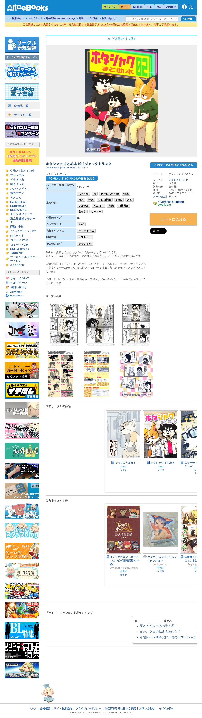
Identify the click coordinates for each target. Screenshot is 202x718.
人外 (31, 170)
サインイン (110, 6)
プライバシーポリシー (88, 708)
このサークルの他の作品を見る (173, 164)
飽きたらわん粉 (110, 193)
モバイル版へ (166, 708)
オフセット (85, 237)
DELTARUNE (18, 209)
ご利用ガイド (16, 18)
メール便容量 (160, 196)
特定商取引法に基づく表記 (120, 708)
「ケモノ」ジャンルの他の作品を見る (71, 178)
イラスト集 (17, 179)
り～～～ (96, 211)
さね (129, 199)
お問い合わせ (109, 18)
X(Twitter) (16, 291)
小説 (20, 226)
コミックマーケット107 (23, 231)
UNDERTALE (18, 206)
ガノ (81, 199)
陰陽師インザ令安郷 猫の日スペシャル (168, 637)
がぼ (91, 199)
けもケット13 (86, 230)
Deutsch (171, 6)
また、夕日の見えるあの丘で (160, 631)
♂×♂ (81, 224)
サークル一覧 (20, 115)
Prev (111, 545)
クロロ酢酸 (104, 199)
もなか (82, 211)
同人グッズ (17, 184)
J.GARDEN (17, 265)
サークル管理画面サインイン (22, 57)
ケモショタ (85, 243)
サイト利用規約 (63, 708)
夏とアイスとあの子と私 (157, 625)
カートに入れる (173, 219)
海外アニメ (17, 193)
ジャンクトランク (178, 180)
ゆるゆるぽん (160, 564)
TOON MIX (16, 252)
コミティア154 (19, 244)
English (138, 6)
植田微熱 (123, 205)
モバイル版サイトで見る (122, 38)
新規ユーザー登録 (88, 18)
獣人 (23, 170)
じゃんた (84, 193)
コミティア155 (19, 240)
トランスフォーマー (22, 214)
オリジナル (17, 175)
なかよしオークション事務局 (123, 568)
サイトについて (20, 278)
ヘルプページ (35, 18)
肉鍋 (111, 205)
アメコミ (15, 197)
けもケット (17, 235)
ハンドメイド (18, 188)
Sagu (119, 199)
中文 (149, 6)
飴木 (126, 193)
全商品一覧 (18, 106)
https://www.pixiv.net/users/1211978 (67, 167)
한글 (159, 6)
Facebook (16, 295)
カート (125, 6)
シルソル (84, 205)
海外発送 (60, 18)
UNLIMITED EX (19, 249)
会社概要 (45, 708)
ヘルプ (32, 708)
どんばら (99, 205)
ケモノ (14, 170)
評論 (13, 226)
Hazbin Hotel (18, 202)
